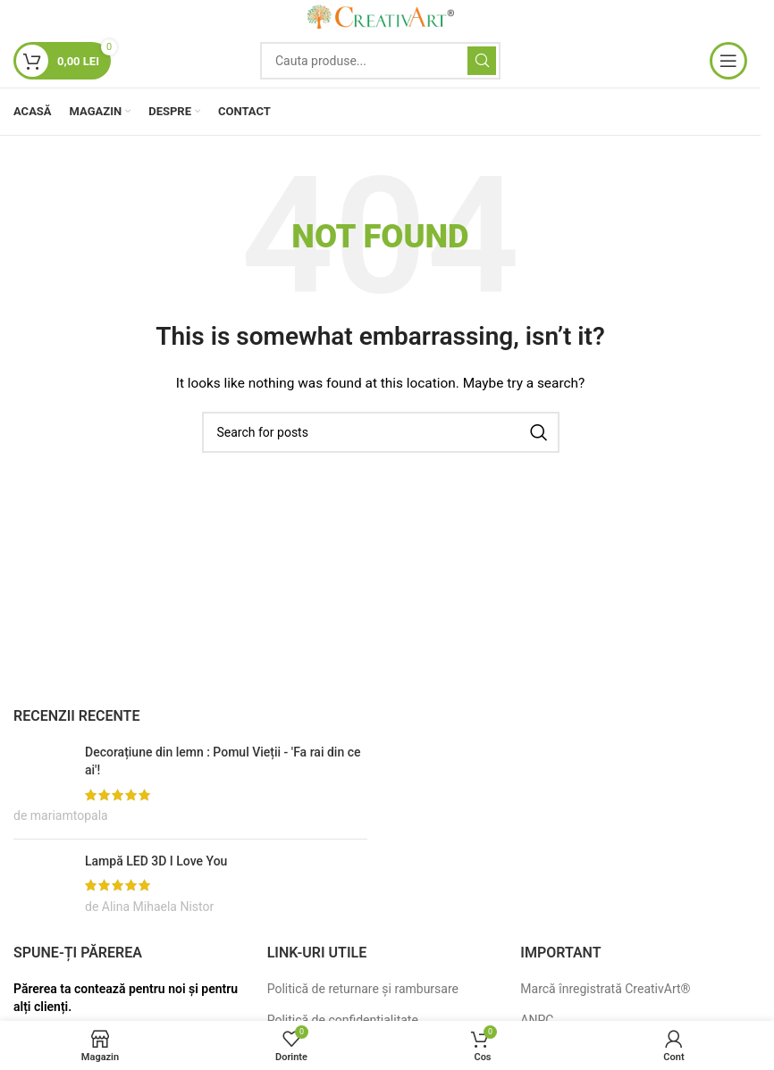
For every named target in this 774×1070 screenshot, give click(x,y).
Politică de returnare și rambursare (363, 989)
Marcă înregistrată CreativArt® (605, 989)
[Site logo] (381, 16)
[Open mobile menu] (728, 61)
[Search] (380, 60)
